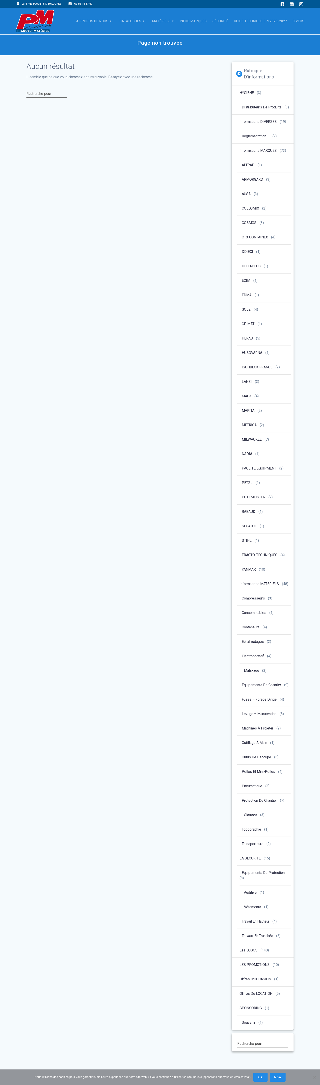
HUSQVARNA (252, 353)
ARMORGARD (252, 179)
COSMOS (249, 223)
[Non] (314, 1077)
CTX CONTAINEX (255, 237)
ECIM (246, 280)
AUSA (246, 194)
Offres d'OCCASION (255, 979)
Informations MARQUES (258, 150)
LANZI (247, 382)
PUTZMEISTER (253, 497)
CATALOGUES (130, 21)
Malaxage (251, 670)
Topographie (251, 829)
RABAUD (248, 512)
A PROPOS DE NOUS (92, 21)
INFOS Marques (193, 21)
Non (277, 1077)
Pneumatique (252, 786)
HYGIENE (247, 93)
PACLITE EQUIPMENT (259, 468)
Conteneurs (251, 627)
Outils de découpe (256, 757)
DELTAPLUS (251, 266)
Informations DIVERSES (258, 122)
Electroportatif (253, 656)
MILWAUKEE (252, 439)
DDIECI (247, 252)
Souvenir (248, 1022)
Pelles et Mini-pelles (258, 771)
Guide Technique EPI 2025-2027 (260, 21)
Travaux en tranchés (257, 936)
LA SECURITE (250, 858)
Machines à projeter (257, 728)
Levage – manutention (259, 714)
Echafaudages (253, 641)
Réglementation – (255, 136)
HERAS (247, 338)
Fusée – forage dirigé (259, 699)
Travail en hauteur (255, 921)
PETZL (247, 483)
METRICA (249, 425)
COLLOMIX (250, 208)
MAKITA (248, 410)
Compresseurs (253, 598)
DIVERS (298, 21)
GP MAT (248, 324)
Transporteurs (252, 844)
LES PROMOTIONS (255, 965)
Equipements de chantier (261, 685)
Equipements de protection (263, 873)
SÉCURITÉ (220, 21)
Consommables (254, 613)
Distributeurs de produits (262, 107)
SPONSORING (251, 1008)
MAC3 (246, 396)
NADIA (247, 454)
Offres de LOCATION (256, 993)
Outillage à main (254, 743)
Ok (260, 1077)
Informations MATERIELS (259, 584)
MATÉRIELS (161, 21)
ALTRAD (248, 165)
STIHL (247, 540)
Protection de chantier (259, 800)
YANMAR (249, 569)
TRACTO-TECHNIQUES (259, 555)
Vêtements (252, 907)
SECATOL (249, 526)
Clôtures (250, 815)
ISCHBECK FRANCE (257, 367)
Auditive (250, 892)
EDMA (247, 295)
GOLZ (246, 309)
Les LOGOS (249, 950)
